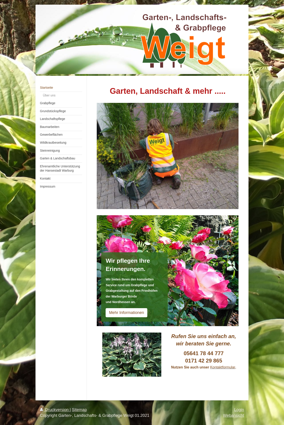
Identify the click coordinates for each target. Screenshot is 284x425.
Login (239, 409)
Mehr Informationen (126, 312)
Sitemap (79, 409)
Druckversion (55, 409)
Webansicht (233, 415)
